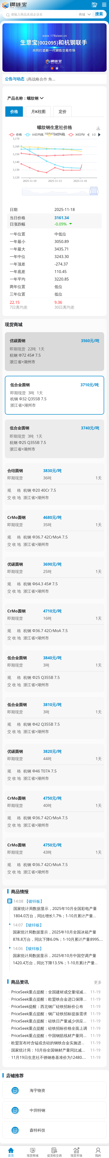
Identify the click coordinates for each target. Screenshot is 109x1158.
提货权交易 (54, 1155)
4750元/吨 (52, 798)
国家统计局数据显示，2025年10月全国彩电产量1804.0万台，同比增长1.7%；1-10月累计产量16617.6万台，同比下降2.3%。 (55, 916)
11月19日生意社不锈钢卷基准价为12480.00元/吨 (54, 1057)
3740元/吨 (90, 428)
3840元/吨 (52, 657)
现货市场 (76, 1155)
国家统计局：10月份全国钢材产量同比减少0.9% (52, 1050)
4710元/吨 (52, 611)
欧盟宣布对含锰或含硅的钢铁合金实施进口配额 (52, 1042)
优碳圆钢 (17, 340)
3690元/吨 (52, 564)
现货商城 (32, 1155)
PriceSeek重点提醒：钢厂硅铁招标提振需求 (49, 1013)
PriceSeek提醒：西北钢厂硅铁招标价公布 (47, 1006)
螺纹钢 (32, 98)
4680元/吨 (52, 517)
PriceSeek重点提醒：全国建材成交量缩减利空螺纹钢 (57, 992)
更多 (98, 982)
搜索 (99, 14)
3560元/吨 (90, 340)
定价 (62, 111)
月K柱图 (38, 111)
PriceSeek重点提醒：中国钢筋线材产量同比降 (51, 1035)
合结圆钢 (15, 470)
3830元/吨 (52, 470)
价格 (14, 111)
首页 (11, 1155)
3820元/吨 (52, 751)
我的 (98, 1155)
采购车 (95, 4)
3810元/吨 (52, 704)
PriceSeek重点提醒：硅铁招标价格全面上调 (49, 1028)
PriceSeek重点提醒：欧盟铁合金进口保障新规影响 (55, 999)
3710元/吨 (90, 384)
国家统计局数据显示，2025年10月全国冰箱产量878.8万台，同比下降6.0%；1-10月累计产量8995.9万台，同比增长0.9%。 (57, 939)
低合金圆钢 (20, 384)
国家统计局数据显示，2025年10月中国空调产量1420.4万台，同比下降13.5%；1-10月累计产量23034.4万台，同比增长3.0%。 (54, 963)
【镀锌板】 (34, 901)
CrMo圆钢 (16, 517)
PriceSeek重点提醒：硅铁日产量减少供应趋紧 (51, 1021)
